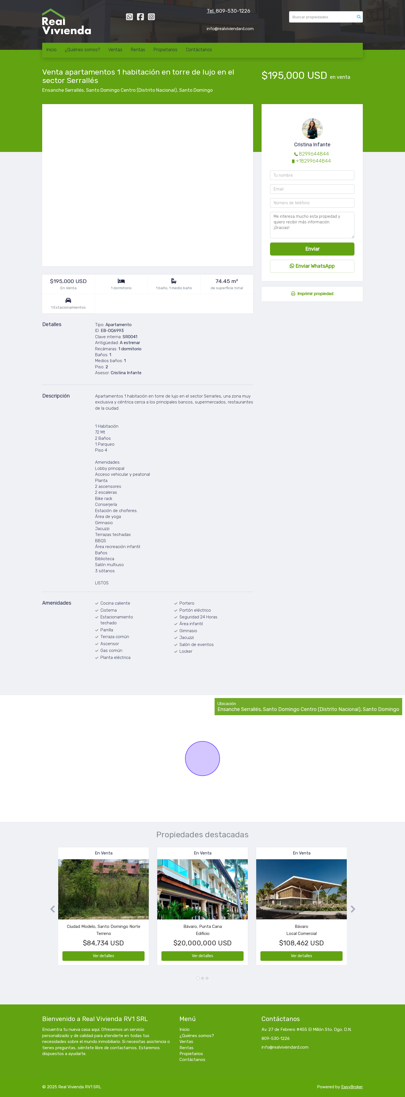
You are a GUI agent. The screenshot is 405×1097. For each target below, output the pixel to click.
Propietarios (165, 49)
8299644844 (314, 154)
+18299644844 (313, 161)
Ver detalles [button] (103, 956)
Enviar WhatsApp (312, 266)
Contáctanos (199, 49)
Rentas (138, 49)
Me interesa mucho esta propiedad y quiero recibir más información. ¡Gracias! (312, 225)
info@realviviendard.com (285, 1047)
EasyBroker (352, 1086)
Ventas (115, 49)
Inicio (51, 49)
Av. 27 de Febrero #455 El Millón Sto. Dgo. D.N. (307, 1029)
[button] (50, 908)
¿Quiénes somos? (82, 49)
